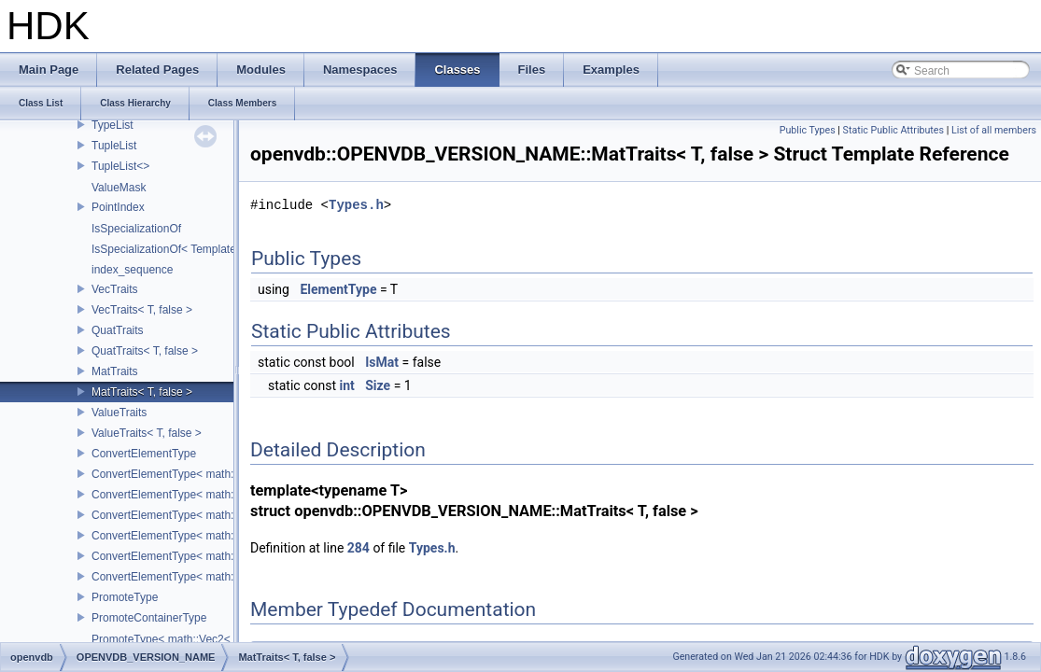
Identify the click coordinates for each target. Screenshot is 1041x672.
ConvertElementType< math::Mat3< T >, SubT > (210, 556)
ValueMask (118, 187)
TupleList (113, 145)
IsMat (382, 362)
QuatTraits (117, 330)
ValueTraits (119, 412)
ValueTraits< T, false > (146, 433)
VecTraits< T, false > (141, 309)
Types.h (356, 205)
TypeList (112, 125)
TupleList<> (120, 166)
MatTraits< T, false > (141, 392)
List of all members (993, 130)
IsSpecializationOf (136, 228)
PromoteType (124, 597)
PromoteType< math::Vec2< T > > (175, 639)
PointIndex (118, 207)
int (346, 385)
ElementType (338, 289)
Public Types (808, 130)
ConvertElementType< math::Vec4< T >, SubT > (211, 515)
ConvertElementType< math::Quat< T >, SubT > (210, 535)
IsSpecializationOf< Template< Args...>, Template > (218, 249)
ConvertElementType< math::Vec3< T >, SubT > (211, 494)
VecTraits (114, 289)
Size (377, 385)
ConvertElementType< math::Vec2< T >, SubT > (211, 474)
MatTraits (114, 371)
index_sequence (132, 269)
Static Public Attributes (893, 130)
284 (358, 547)
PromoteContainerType (148, 617)
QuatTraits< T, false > (144, 350)
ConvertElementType (143, 453)
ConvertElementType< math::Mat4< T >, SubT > (210, 576)
